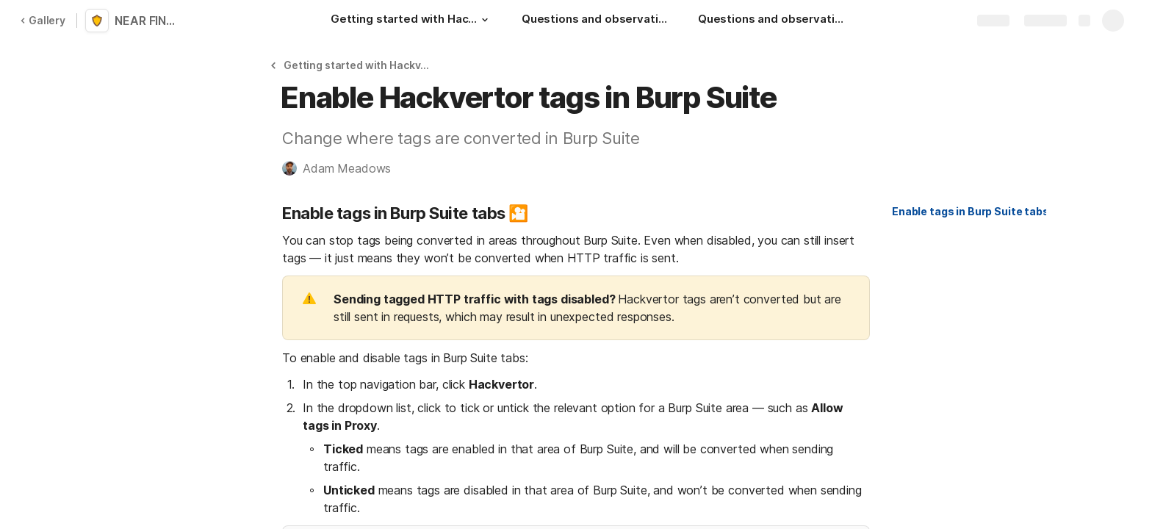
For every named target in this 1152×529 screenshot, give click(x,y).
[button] (485, 19)
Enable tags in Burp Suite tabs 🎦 (978, 211)
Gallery (42, 20)
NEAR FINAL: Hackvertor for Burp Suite (148, 20)
